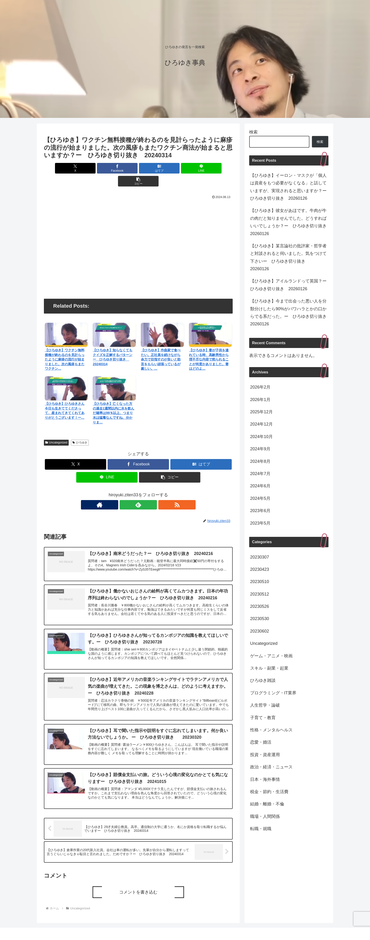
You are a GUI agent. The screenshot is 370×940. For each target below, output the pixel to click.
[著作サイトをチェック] (127, 492)
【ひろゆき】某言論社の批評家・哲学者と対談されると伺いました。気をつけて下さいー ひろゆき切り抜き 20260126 (288, 257)
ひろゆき (79, 429)
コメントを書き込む (138, 883)
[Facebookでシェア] (107, 168)
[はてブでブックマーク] (138, 168)
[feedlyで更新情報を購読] (138, 492)
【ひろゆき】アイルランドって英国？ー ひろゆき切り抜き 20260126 (289, 285)
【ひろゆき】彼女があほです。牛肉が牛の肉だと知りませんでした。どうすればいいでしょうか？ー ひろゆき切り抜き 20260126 (289, 222)
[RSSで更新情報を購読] (149, 492)
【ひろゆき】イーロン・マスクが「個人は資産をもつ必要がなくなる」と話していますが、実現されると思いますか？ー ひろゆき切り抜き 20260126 (289, 187)
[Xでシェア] (75, 168)
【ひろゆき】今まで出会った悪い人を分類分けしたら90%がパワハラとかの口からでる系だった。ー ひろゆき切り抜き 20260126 (289, 312)
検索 (253, 132)
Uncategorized (56, 429)
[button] (202, 168)
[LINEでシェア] (170, 168)
